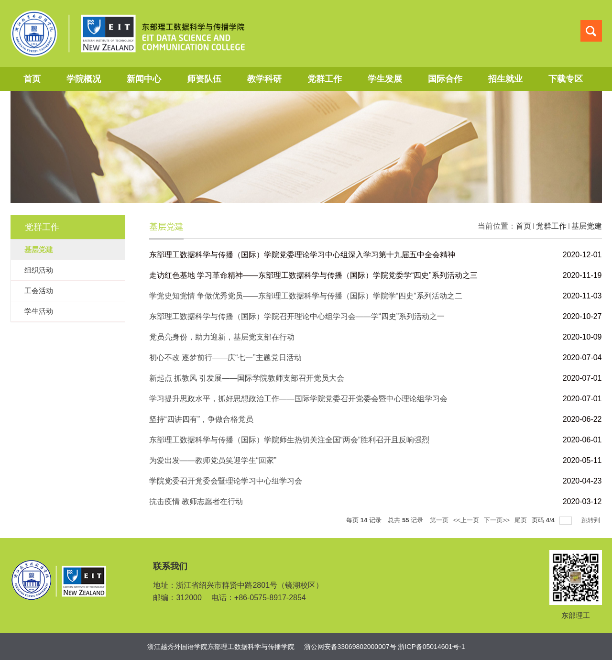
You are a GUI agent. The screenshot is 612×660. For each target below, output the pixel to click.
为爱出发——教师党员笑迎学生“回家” (213, 460)
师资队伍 (204, 79)
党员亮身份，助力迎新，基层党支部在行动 (222, 337)
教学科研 (264, 79)
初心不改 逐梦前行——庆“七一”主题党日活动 (225, 357)
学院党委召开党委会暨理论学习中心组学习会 (225, 481)
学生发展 (385, 79)
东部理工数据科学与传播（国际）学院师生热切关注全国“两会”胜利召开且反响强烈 (289, 440)
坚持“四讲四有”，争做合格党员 (201, 419)
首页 (32, 79)
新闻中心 (144, 79)
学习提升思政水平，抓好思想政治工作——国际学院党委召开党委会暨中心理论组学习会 (298, 399)
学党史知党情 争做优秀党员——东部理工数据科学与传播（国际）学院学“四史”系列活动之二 (305, 296)
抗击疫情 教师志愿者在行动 (196, 501)
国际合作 (445, 79)
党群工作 (324, 79)
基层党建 (586, 226)
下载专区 (565, 79)
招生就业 (505, 79)
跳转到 (591, 520)
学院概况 (83, 79)
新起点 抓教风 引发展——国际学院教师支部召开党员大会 (247, 378)
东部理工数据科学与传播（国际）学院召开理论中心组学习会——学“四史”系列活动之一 (297, 316)
